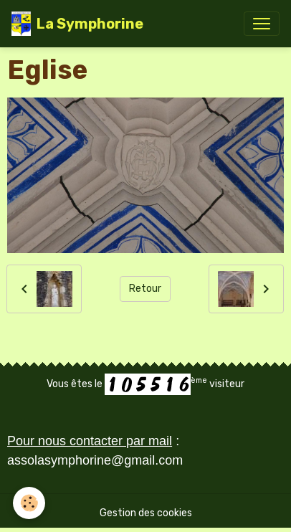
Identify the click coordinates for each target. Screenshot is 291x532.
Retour (145, 288)
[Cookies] (29, 503)
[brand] (77, 23)
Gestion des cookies (146, 513)
